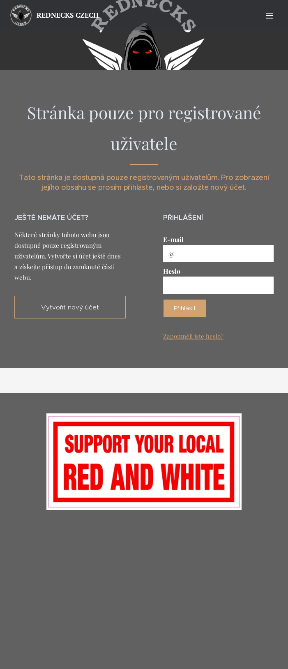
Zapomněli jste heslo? (193, 336)
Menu (269, 15)
